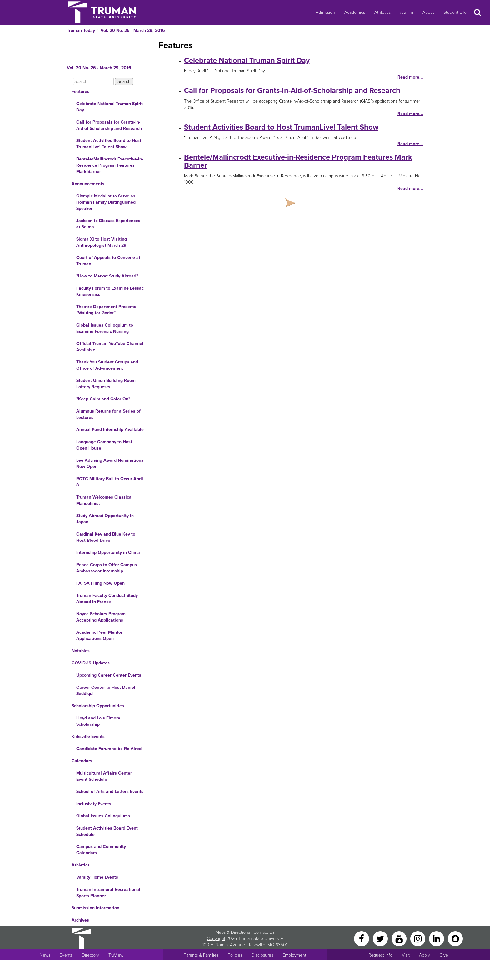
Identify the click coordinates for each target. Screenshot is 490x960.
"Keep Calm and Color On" (103, 399)
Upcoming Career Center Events (108, 675)
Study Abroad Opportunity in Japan (105, 519)
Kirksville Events (88, 736)
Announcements (88, 183)
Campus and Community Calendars (101, 850)
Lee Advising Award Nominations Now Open (109, 463)
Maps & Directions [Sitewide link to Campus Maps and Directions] (233, 932)
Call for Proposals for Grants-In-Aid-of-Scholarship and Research (109, 125)
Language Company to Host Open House (104, 445)
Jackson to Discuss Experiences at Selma (108, 224)
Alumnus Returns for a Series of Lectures (108, 414)
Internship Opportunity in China (108, 552)
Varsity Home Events (97, 877)
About (428, 12)
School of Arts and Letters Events (109, 791)
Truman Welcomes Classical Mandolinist (104, 500)
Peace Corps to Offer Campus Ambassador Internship (106, 568)
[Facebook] (362, 938)
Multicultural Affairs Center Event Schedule (104, 776)
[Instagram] (418, 938)
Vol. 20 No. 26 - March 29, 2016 (133, 30)
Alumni (406, 12)
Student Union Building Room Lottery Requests (106, 383)
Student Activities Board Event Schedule (107, 831)
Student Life (455, 12)
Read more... (410, 77)
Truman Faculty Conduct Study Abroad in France (107, 598)
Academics (354, 12)
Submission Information (95, 908)
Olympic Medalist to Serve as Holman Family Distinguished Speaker (106, 202)
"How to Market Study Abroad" (107, 276)
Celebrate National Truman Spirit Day (109, 107)
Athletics (382, 12)
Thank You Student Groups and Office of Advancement (107, 365)
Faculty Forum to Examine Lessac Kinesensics (110, 291)
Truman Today (81, 30)
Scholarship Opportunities (98, 706)
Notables (81, 650)
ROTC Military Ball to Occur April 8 (109, 482)
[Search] (93, 81)
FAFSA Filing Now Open (100, 583)
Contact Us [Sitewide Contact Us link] (263, 932)
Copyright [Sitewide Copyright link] (216, 938)
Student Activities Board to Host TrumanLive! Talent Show (108, 144)
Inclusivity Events (93, 803)
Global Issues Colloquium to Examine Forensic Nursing (104, 328)
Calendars (82, 761)
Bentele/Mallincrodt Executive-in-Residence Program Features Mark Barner (109, 165)
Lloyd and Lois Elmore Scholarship (98, 721)
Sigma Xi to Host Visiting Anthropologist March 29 (101, 242)
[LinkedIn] (437, 938)
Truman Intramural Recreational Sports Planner (108, 892)
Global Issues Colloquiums (103, 816)
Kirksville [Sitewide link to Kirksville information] (257, 944)
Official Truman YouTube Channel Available (109, 347)
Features (80, 91)
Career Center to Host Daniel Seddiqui (105, 690)
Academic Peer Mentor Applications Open (99, 635)
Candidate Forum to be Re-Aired (109, 748)
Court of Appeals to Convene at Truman (108, 261)
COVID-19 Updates (91, 663)
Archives (80, 920)
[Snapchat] (455, 938)
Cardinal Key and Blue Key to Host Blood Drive (105, 537)
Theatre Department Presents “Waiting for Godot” (106, 310)
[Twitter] (381, 938)
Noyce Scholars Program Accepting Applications (101, 617)
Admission (325, 12)
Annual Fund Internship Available (110, 429)
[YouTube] (399, 938)
